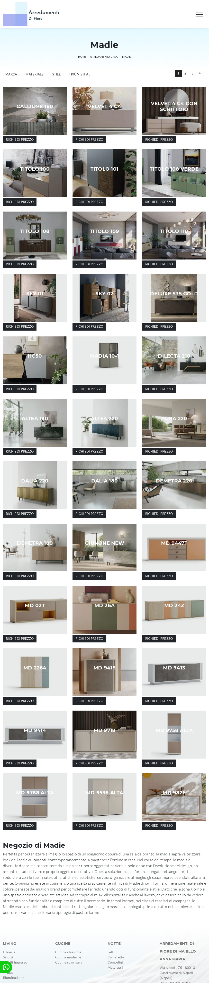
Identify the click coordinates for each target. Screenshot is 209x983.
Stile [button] (56, 74)
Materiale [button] (35, 74)
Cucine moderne (68, 957)
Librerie (9, 952)
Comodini (115, 962)
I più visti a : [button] (79, 74)
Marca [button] (11, 74)
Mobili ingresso (15, 962)
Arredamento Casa (104, 56)
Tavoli (7, 967)
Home (82, 56)
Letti (111, 952)
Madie (126, 56)
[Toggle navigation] (199, 14)
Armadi (9, 972)
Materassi (115, 967)
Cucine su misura (68, 962)
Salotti (8, 957)
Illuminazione (13, 977)
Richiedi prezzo (20, 139)
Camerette (116, 957)
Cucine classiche (68, 952)
